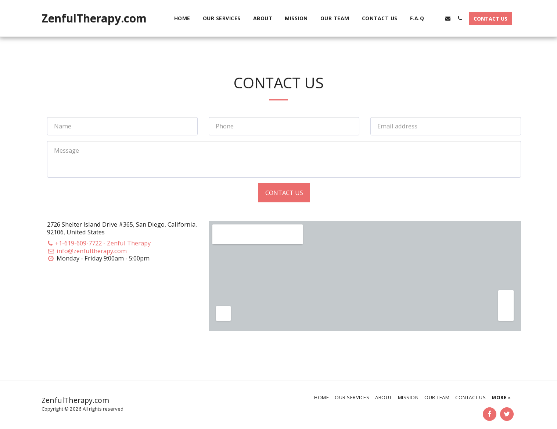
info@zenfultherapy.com (87, 251)
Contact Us (284, 192)
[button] (436, 18)
